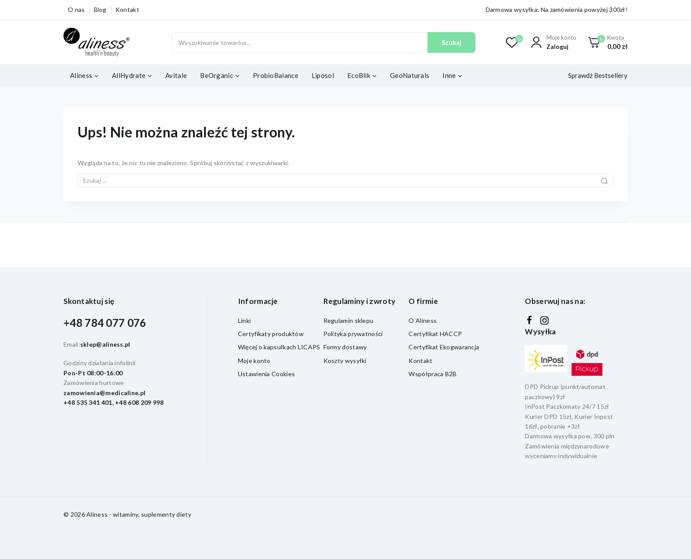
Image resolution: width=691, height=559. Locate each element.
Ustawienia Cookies (266, 374)
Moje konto (254, 360)
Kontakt (127, 9)
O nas (76, 9)
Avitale (176, 75)
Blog (100, 9)
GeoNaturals (409, 75)
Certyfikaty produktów (271, 333)
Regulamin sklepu (348, 320)
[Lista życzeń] (512, 42)
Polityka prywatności (353, 333)
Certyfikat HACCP (435, 333)
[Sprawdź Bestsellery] (596, 75)
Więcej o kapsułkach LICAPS (279, 347)
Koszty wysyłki (345, 360)
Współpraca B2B (433, 374)
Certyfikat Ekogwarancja (444, 347)
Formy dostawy (345, 347)
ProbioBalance (275, 75)
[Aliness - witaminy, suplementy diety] (96, 42)
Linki (244, 320)
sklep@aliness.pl (105, 344)
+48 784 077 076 (104, 322)
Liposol (323, 75)
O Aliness (423, 320)
